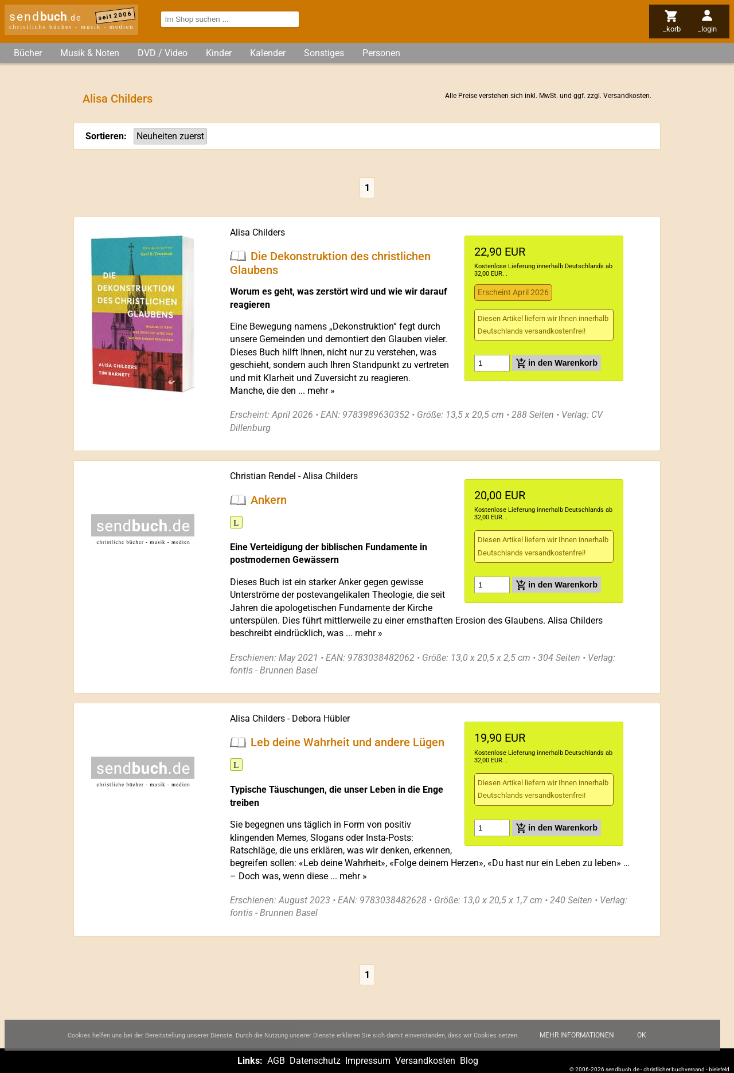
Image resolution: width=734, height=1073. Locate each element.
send (45, 17)
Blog (469, 1060)
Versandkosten (626, 96)
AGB (276, 1060)
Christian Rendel (263, 476)
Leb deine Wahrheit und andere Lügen (347, 742)
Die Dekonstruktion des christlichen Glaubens (330, 262)
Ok (641, 1043)
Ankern (269, 500)
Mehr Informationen (577, 1043)
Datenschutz (315, 1060)
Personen (381, 53)
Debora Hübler (321, 718)
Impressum (368, 1060)
